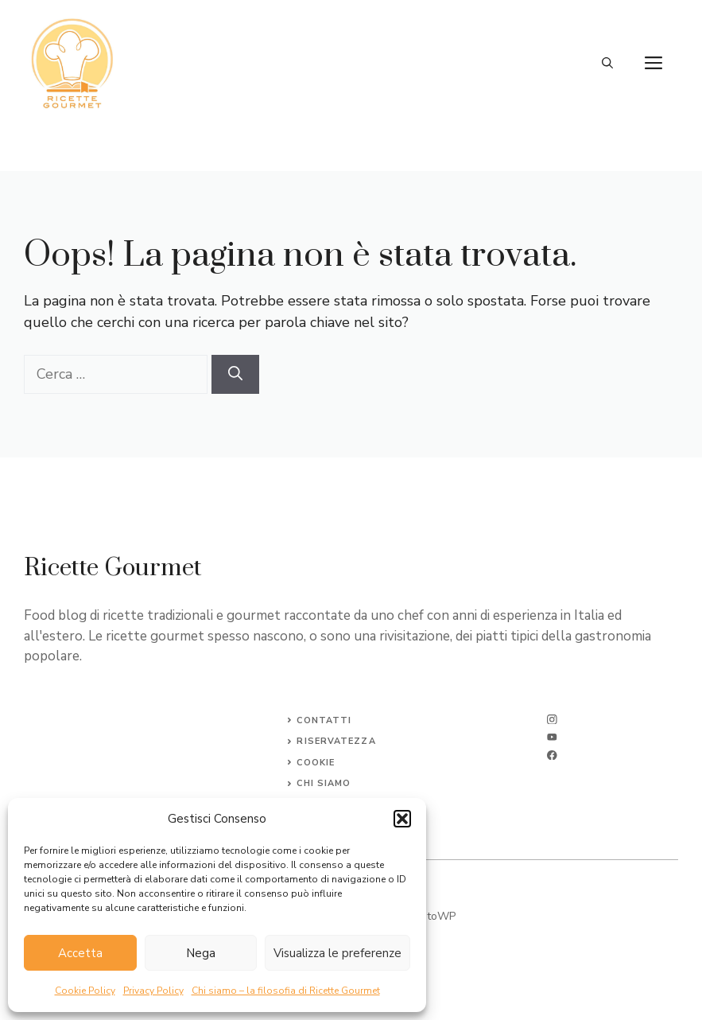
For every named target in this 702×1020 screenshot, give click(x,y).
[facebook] (552, 755)
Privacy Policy (153, 990)
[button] (402, 819)
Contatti (324, 720)
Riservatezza (336, 741)
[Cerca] (235, 374)
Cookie (316, 763)
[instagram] (552, 719)
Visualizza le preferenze (337, 953)
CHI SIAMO (324, 783)
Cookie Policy (85, 990)
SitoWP (436, 916)
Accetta (80, 953)
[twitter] (552, 737)
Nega (200, 953)
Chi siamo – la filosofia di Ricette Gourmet (286, 990)
